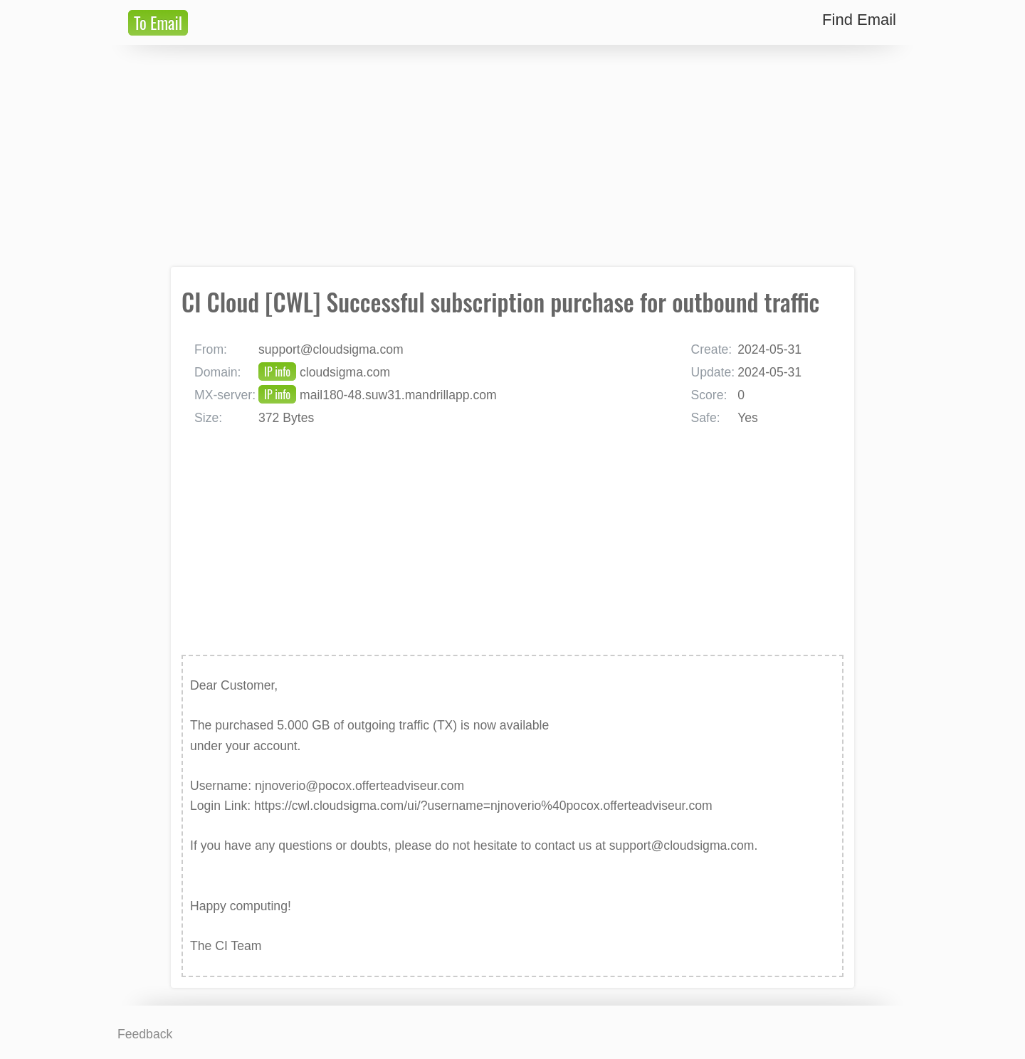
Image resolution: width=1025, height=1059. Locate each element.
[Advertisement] (512, 155)
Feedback (144, 1034)
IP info (277, 371)
